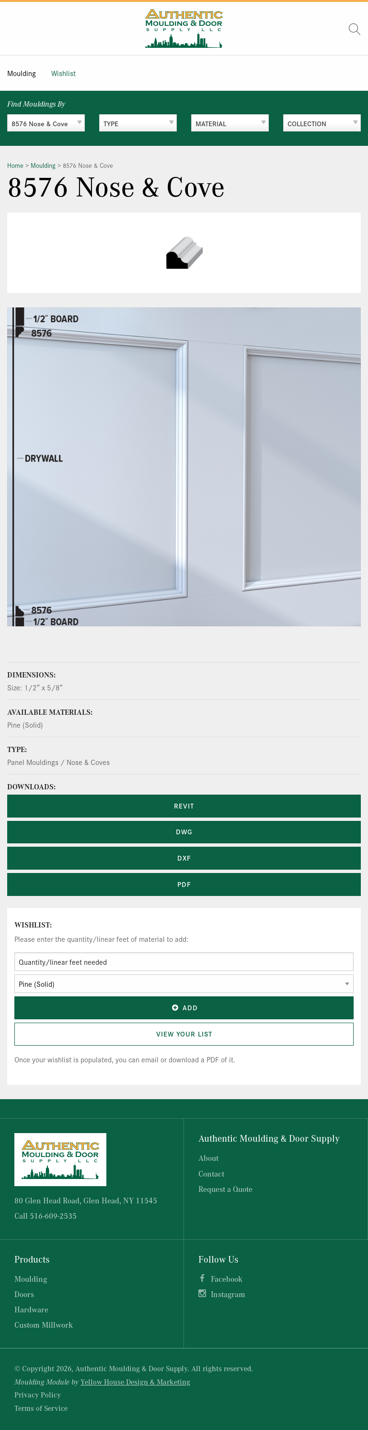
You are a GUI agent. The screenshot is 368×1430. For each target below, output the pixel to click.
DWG (184, 831)
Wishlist (63, 72)
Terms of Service (41, 1408)
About (208, 1157)
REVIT (184, 805)
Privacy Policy (37, 1394)
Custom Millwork (43, 1324)
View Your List (184, 1033)
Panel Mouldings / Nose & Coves (58, 761)
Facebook (226, 1278)
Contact (211, 1173)
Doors (24, 1293)
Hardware (31, 1309)
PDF (184, 884)
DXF (184, 857)
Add (184, 1007)
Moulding (21, 72)
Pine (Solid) (25, 724)
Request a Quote (225, 1188)
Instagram (228, 1293)
